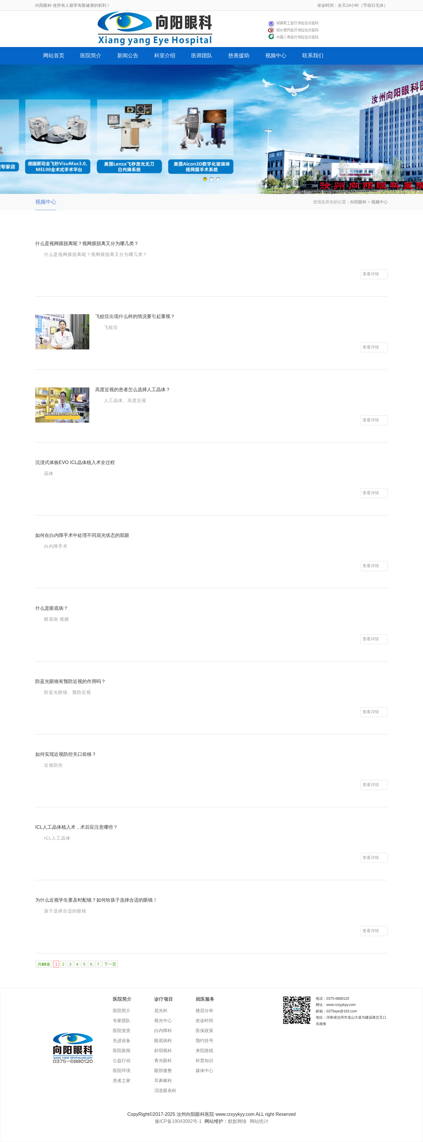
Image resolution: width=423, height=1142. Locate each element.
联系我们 (312, 55)
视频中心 (275, 55)
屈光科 (160, 1010)
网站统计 (259, 1121)
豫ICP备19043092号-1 (178, 1121)
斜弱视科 (163, 1050)
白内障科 (163, 1030)
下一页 (110, 964)
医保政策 (204, 1030)
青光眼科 (163, 1060)
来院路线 (204, 1050)
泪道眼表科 (165, 1090)
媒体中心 (204, 1070)
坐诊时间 (204, 1020)
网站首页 (53, 55)
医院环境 (121, 1070)
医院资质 (121, 1030)
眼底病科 (163, 1040)
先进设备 (121, 1040)
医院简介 (90, 55)
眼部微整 (163, 1070)
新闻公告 (127, 55)
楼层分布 (204, 1010)
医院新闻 (121, 1050)
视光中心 (163, 1020)
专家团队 (121, 1020)
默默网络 (237, 1121)
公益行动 (121, 1060)
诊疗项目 (163, 999)
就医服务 (205, 999)
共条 (44, 964)
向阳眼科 (358, 202)
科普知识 (204, 1060)
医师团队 (201, 55)
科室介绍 (164, 55)
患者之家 (121, 1080)
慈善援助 (238, 55)
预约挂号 (204, 1040)
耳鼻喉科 (163, 1080)
